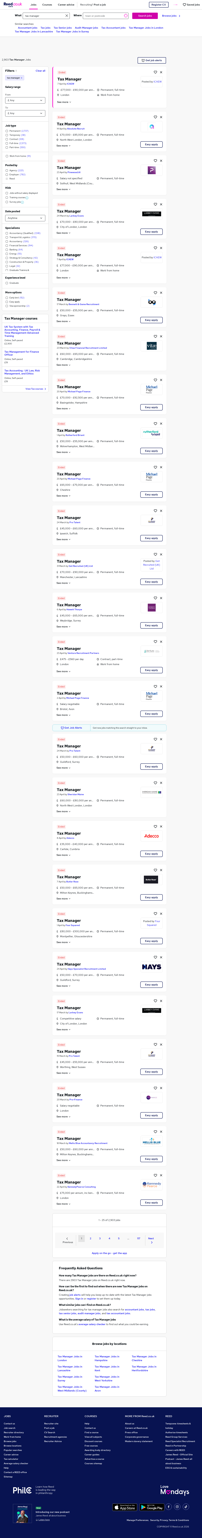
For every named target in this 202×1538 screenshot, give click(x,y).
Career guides (92, 1454)
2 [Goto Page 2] (90, 1238)
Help (6, 1467)
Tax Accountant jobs (113, 27)
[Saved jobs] (191, 4)
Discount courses (93, 1441)
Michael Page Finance (79, 391)
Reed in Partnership (175, 1445)
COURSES (91, 1416)
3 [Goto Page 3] (100, 1238)
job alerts (75, 1294)
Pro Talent (74, 522)
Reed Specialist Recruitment (180, 1441)
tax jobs (150, 1309)
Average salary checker (16, 1463)
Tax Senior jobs (63, 27)
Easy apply (151, 144)
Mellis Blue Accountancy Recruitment (88, 1143)
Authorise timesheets (176, 1432)
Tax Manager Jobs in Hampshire (107, 1358)
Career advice (11, 1454)
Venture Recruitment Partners (83, 653)
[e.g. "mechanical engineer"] (46, 16)
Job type (10, 125)
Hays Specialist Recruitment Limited (87, 968)
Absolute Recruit (76, 128)
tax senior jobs (67, 1313)
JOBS (7, 1416)
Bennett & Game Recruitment (84, 304)
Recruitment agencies (55, 1436)
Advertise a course (94, 1459)
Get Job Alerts (71, 728)
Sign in (79, 1298)
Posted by (11, 165)
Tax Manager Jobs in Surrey (72, 31)
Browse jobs (171, 15)
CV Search (49, 1432)
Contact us (9, 1423)
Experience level (15, 277)
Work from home (12, 1436)
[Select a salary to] (25, 113)
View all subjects (93, 1436)
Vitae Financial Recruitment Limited (88, 347)
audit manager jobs (89, 1313)
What (18, 15)
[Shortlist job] (155, 72)
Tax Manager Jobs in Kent (107, 1368)
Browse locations (12, 1445)
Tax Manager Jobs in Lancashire (34, 31)
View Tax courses (36, 389)
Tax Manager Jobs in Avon (107, 1388)
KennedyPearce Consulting (82, 1186)
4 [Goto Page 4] (109, 1238)
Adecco (70, 838)
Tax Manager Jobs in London (146, 27)
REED (168, 1416)
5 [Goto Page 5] (118, 1238)
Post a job (49, 1428)
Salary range (13, 87)
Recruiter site (51, 1423)
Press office (131, 1432)
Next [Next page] (151, 1240)
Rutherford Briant (75, 435)
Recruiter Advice (53, 1441)
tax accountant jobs (118, 1313)
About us (129, 1423)
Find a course (91, 1432)
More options (13, 292)
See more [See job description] (64, 102)
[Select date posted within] (25, 218)
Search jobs (145, 15)
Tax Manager (17, 59)
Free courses (91, 1445)
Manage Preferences (138, 1520)
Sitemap (8, 1476)
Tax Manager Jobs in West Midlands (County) (72, 1388)
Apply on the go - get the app (109, 1253)
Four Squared (73, 925)
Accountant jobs (27, 27)
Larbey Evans (76, 215)
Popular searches (13, 1450)
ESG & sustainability (176, 1467)
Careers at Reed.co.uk (136, 1428)
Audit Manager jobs (86, 27)
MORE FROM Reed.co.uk (139, 1416)
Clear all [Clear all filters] (40, 70)
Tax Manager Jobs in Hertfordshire (144, 1368)
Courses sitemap (93, 1463)
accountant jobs (134, 1309)
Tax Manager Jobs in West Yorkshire (107, 1378)
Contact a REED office (15, 1472)
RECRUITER (51, 1416)
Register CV (159, 4)
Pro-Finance (75, 1099)
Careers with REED (175, 1450)
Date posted (12, 211)
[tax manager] (14, 77)
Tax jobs (45, 27)
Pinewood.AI (74, 172)
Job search (9, 1428)
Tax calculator (11, 1459)
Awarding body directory (98, 1450)
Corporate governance (137, 1436)
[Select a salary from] (25, 100)
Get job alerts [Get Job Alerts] (152, 60)
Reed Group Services (176, 1436)
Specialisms (12, 228)
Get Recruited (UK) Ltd (81, 566)
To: (6, 107)
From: (8, 94)
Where (78, 15)
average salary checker (91, 1324)
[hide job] (161, 72)
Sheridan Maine (76, 794)
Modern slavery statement (139, 1441)
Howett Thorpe (74, 609)
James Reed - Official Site (179, 1454)
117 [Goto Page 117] (138, 1238)
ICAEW (70, 83)
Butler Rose (72, 881)
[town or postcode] (105, 16)
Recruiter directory (14, 1432)
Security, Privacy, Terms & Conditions (169, 1520)
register (91, 1298)
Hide (8, 188)
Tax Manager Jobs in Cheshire (144, 1358)
